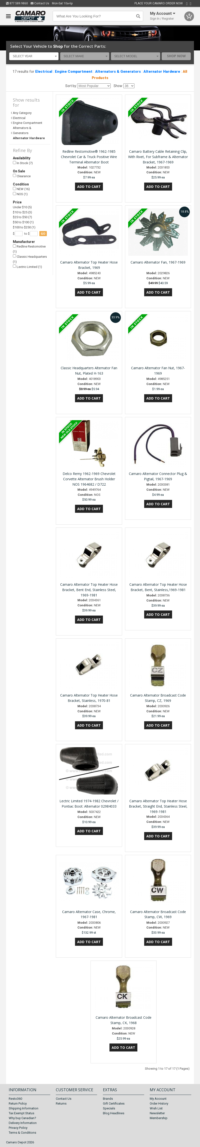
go (43, 234)
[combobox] (33, 56)
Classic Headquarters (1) (30, 258)
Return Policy (18, 1103)
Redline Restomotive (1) (29, 248)
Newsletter (157, 1113)
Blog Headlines (113, 1113)
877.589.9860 (17, 3)
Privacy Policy (18, 1128)
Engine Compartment (73, 71)
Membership (158, 1118)
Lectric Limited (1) (27, 267)
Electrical (43, 71)
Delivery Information (23, 1123)
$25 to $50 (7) (22, 217)
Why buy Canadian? (22, 1118)
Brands (108, 1098)
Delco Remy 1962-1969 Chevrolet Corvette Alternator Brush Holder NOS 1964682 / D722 (89, 479)
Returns (61, 1103)
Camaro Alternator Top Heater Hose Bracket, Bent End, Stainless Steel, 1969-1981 (89, 589)
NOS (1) (20, 194)
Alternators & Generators (118, 71)
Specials (109, 1108)
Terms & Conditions (22, 1132)
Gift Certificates (114, 1103)
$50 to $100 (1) (23, 222)
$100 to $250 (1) (24, 227)
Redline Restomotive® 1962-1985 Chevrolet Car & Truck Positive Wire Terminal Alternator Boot (89, 156)
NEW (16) (21, 189)
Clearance (22, 176)
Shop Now (176, 56)
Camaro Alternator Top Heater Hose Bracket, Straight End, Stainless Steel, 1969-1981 (158, 806)
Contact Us (40, 3)
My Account (158, 1098)
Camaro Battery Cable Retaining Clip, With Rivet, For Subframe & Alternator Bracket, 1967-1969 (158, 156)
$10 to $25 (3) (22, 212)
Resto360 (15, 1098)
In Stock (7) (23, 163)
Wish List (156, 1108)
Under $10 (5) (22, 207)
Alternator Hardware (161, 71)
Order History (159, 1103)
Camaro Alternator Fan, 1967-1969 (158, 262)
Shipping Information (23, 1108)
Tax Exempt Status (21, 1113)
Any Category (22, 113)
